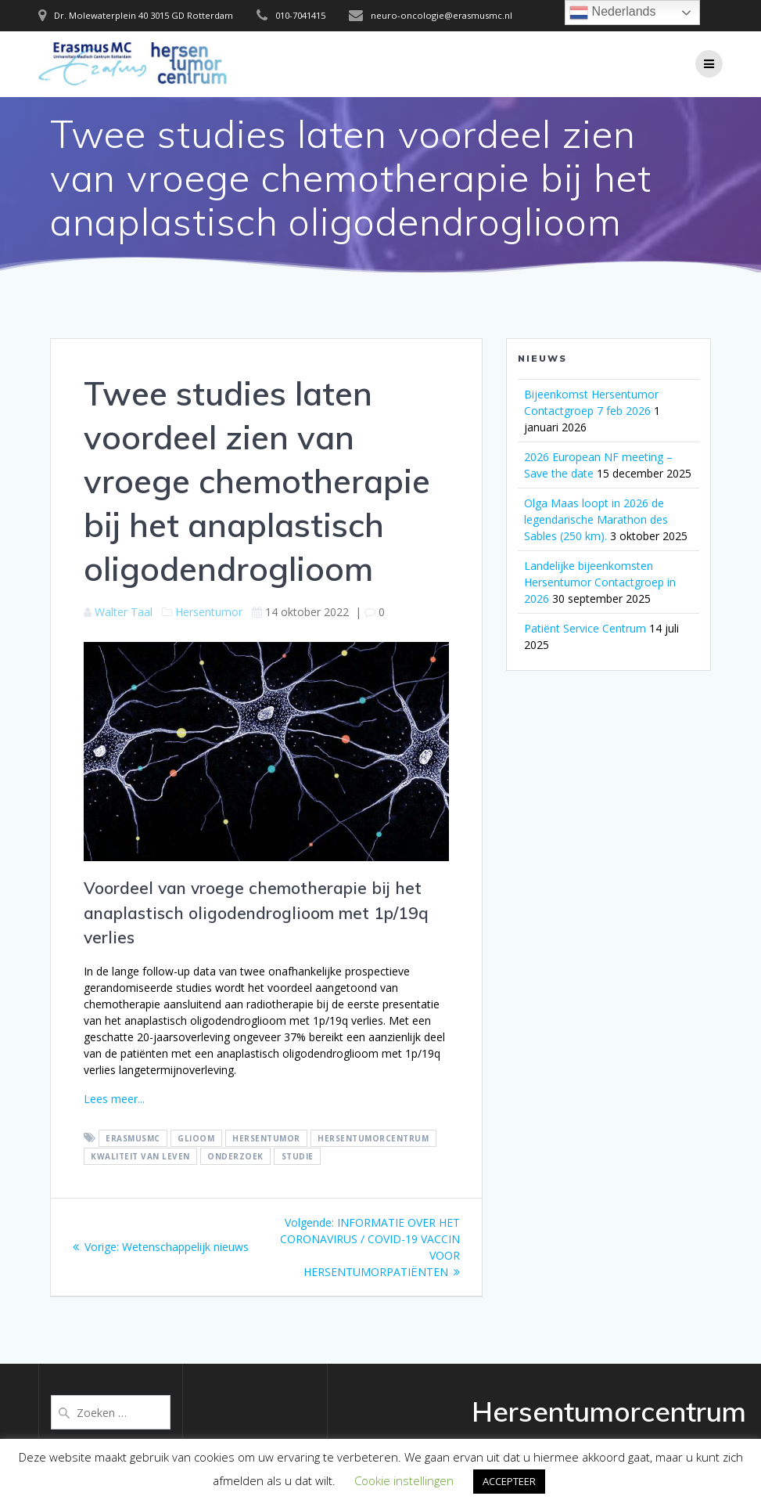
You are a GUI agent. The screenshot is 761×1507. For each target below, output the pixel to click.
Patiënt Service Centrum (585, 628)
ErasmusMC (133, 1138)
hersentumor (266, 1138)
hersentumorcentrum (373, 1138)
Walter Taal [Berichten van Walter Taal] (124, 611)
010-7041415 (300, 15)
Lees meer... (114, 1098)
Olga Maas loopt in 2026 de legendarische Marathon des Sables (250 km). (596, 519)
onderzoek (235, 1156)
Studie (298, 1156)
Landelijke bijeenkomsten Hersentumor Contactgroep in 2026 (600, 582)
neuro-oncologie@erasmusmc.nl (441, 15)
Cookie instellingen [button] (404, 1480)
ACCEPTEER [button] (509, 1481)
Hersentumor (208, 611)
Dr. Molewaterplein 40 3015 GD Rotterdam (143, 15)
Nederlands (612, 12)
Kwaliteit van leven (140, 1156)
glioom (196, 1138)
